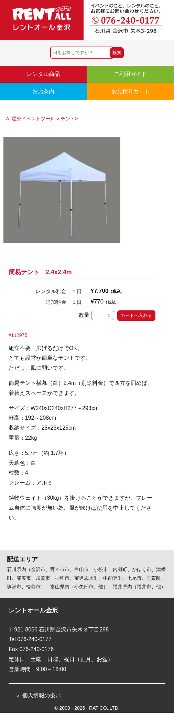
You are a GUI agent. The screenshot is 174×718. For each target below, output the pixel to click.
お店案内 (43, 91)
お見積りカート (130, 91)
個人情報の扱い (41, 695)
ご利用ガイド (130, 74)
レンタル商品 (43, 74)
